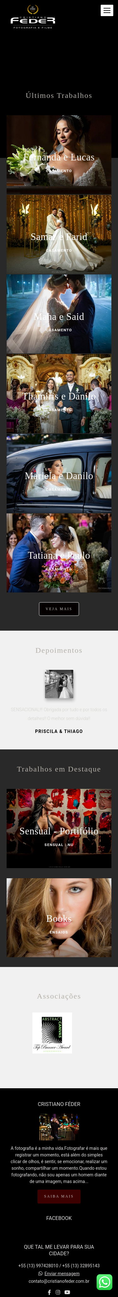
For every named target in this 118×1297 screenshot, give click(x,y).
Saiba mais (59, 1196)
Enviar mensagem (62, 1273)
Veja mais (59, 609)
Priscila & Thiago (59, 731)
